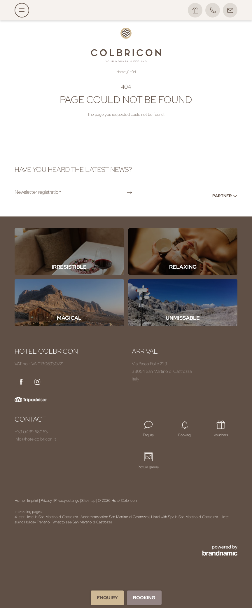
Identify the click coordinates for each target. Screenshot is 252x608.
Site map (88, 500)
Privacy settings (67, 500)
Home (121, 71)
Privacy (47, 500)
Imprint (33, 500)
